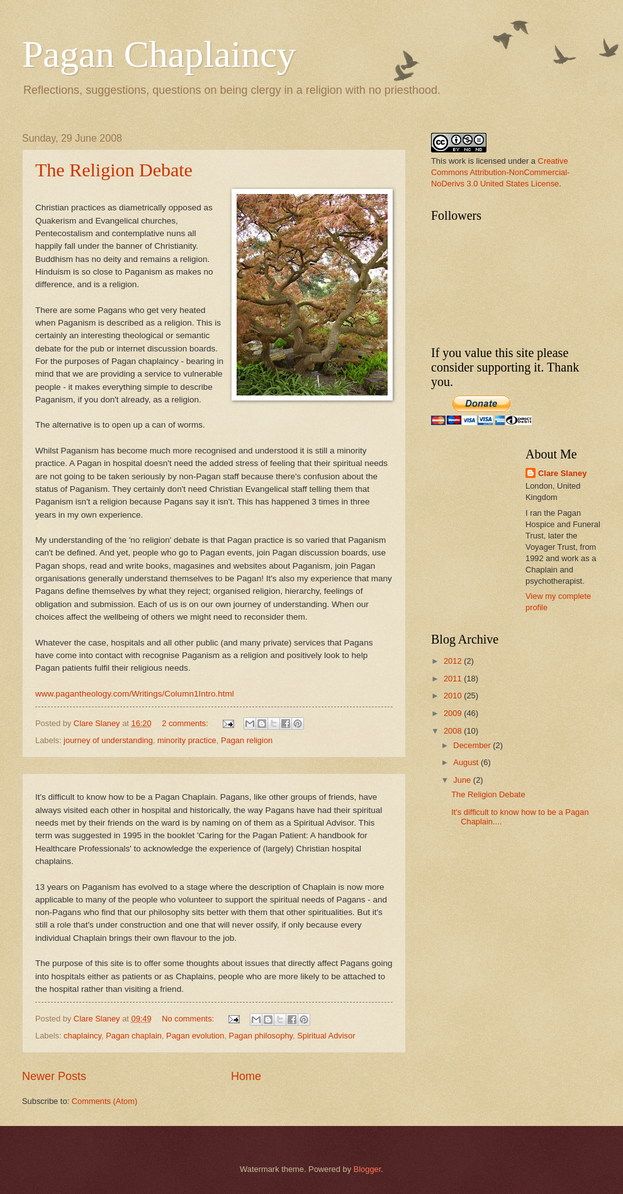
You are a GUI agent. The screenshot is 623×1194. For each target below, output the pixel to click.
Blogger (367, 1169)
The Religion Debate (114, 169)
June (463, 780)
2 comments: (186, 723)
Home (246, 1076)
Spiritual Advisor (326, 1035)
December (473, 745)
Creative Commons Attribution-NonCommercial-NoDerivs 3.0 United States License (500, 172)
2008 (454, 731)
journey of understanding (108, 740)
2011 (454, 678)
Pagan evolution (195, 1035)
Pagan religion (246, 740)
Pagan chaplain (134, 1035)
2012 (454, 661)
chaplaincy (82, 1035)
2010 (454, 695)
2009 (454, 713)
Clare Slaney (562, 473)
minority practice (186, 740)
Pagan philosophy (261, 1035)
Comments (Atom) (104, 1101)
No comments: (189, 1018)
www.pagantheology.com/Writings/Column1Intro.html (134, 693)
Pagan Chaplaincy (159, 54)
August (467, 762)
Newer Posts (54, 1076)
